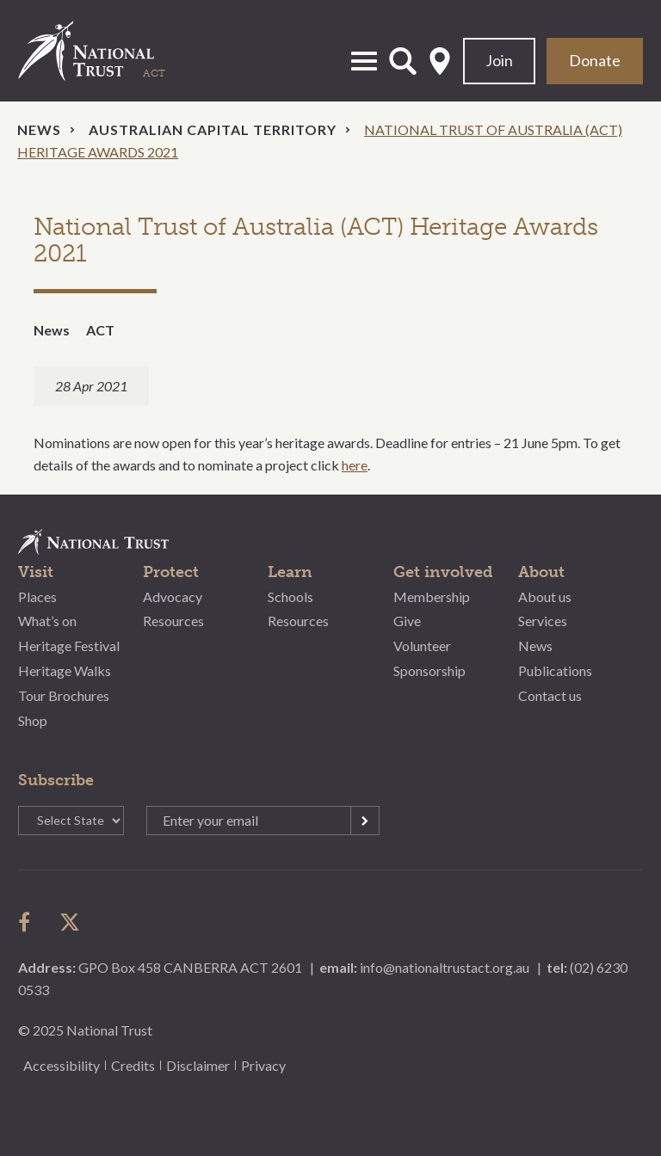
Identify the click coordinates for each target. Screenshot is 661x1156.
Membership (431, 596)
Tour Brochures (63, 695)
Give (407, 620)
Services (542, 620)
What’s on (47, 620)
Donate (595, 60)
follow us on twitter (69, 922)
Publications (555, 670)
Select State (440, 61)
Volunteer (422, 645)
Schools (290, 596)
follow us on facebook (28, 922)
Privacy (263, 1065)
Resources (173, 620)
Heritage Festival (69, 645)
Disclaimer (198, 1065)
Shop (32, 720)
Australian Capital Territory (213, 129)
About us (544, 596)
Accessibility (61, 1065)
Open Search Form (403, 61)
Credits (133, 1065)
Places (37, 596)
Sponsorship (429, 670)
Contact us (550, 695)
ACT (100, 330)
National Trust (104, 51)
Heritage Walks (64, 670)
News (39, 129)
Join (499, 60)
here (355, 465)
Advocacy (172, 596)
